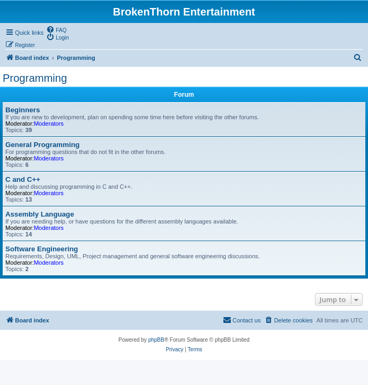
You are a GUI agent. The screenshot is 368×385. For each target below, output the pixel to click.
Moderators (49, 123)
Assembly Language (39, 214)
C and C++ (22, 179)
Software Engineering (41, 249)
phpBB (156, 340)
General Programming (42, 145)
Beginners (22, 110)
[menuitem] (56, 29)
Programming (35, 78)
